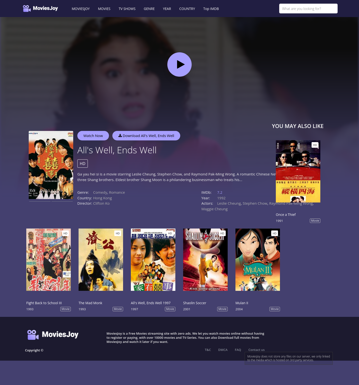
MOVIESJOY (81, 8)
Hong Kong (102, 197)
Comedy (100, 192)
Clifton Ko (101, 203)
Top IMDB (211, 8)
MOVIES (104, 8)
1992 (221, 197)
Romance (117, 192)
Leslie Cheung (229, 203)
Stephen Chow (255, 203)
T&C (208, 350)
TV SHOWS (127, 8)
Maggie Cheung (214, 208)
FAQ (238, 350)
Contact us (256, 350)
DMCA (222, 350)
